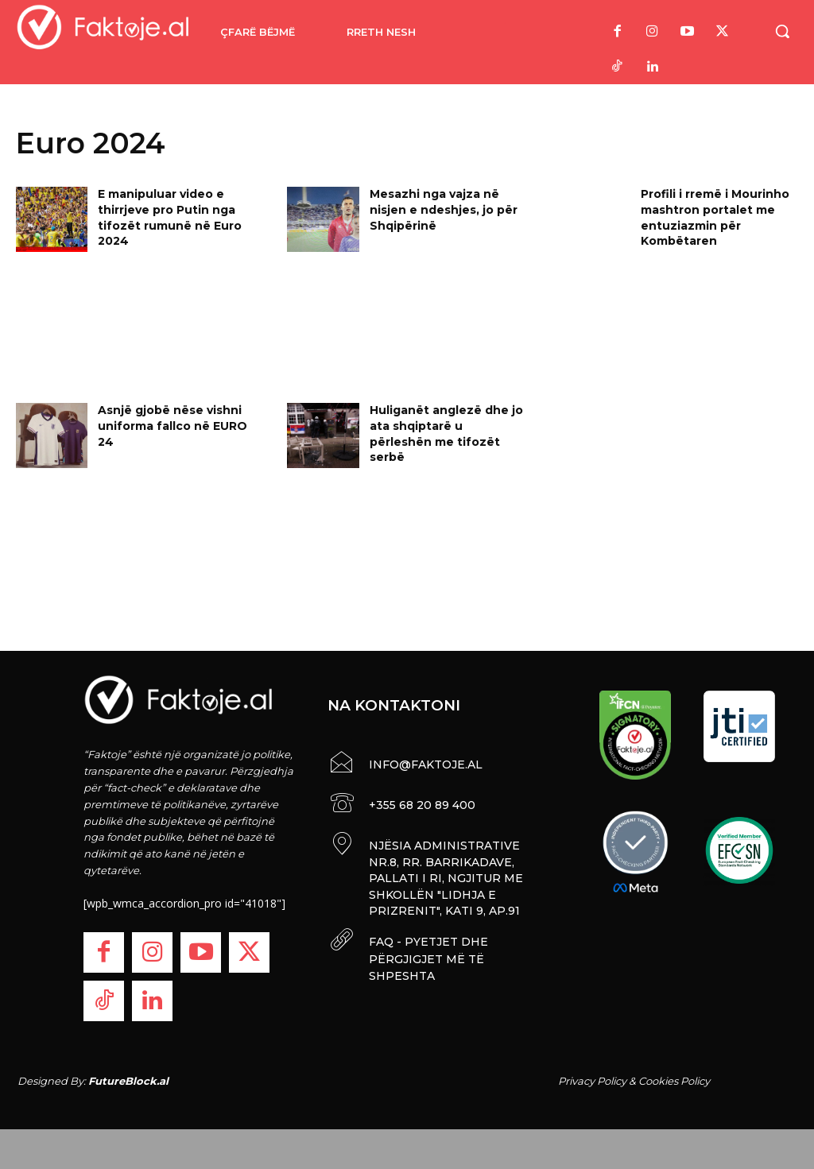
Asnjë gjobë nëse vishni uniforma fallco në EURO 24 (172, 425)
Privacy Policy (592, 1080)
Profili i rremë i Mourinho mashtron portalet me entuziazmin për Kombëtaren (715, 217)
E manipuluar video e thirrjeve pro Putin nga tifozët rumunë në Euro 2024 (170, 217)
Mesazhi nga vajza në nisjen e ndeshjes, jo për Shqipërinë (443, 209)
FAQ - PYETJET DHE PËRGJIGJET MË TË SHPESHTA (426, 951)
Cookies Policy (674, 1080)
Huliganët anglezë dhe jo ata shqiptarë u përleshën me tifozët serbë (446, 433)
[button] (782, 31)
